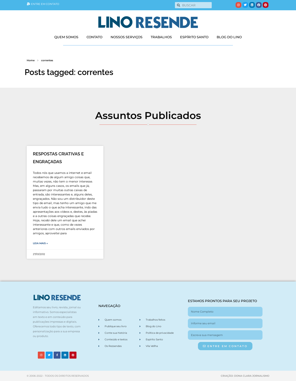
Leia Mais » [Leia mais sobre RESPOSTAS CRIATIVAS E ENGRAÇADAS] (40, 243)
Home (31, 60)
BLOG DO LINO (229, 37)
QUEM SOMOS (66, 37)
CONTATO (94, 37)
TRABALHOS (161, 37)
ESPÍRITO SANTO (194, 37)
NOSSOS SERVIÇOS (126, 37)
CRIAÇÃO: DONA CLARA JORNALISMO (245, 375)
